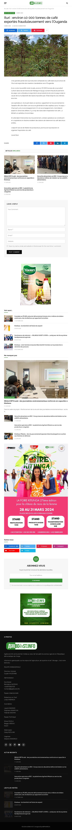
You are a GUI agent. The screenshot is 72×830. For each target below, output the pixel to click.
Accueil (6, 8)
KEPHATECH (46, 826)
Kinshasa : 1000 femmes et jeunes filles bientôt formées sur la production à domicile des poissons (38, 346)
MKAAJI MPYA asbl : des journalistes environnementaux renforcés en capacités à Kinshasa (19, 178)
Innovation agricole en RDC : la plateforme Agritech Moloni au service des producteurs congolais (18, 189)
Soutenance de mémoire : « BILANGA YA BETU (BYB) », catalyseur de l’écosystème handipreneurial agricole (40, 336)
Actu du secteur (9, 13)
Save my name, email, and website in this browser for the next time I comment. (35, 246)
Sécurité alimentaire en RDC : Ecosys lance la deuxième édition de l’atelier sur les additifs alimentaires (52, 178)
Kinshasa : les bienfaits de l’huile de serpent (28, 326)
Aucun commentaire (19, 26)
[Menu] (5, 3)
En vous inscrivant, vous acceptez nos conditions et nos (36, 585)
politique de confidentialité (53, 585)
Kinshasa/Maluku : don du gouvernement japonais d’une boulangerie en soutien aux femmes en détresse (40, 435)
